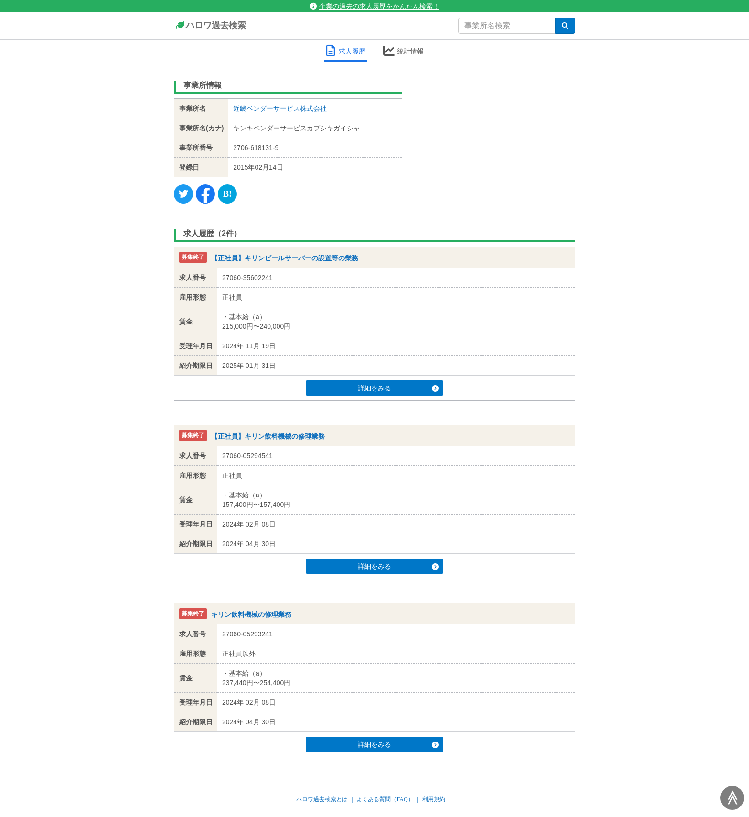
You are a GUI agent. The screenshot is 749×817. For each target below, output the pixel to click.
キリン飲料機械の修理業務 (251, 614)
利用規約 (433, 799)
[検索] (565, 26)
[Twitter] (183, 194)
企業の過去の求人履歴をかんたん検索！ (374, 6)
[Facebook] (205, 194)
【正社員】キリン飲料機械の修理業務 (268, 436)
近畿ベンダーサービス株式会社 (280, 108)
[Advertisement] (496, 136)
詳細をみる (393, 388)
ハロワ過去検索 (210, 26)
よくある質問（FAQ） (384, 799)
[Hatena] (227, 194)
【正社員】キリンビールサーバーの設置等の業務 (284, 258)
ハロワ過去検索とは (322, 799)
